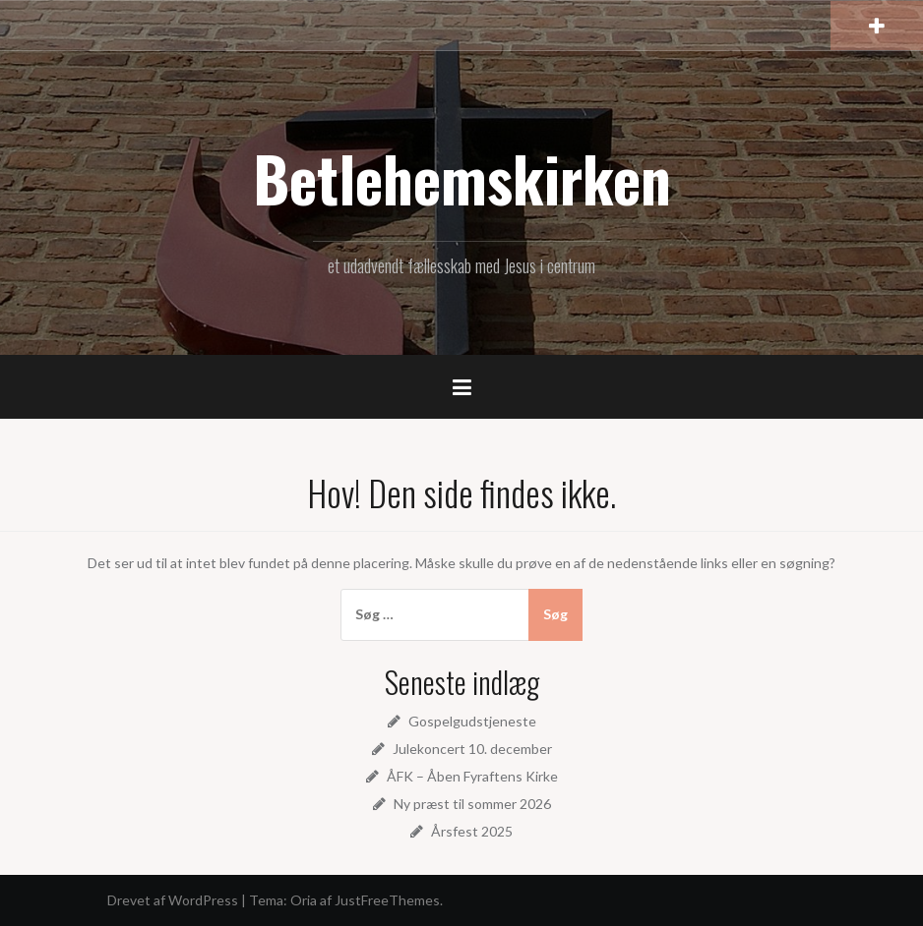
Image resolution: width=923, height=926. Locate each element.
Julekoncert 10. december (472, 748)
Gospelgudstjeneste (472, 721)
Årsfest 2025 (472, 831)
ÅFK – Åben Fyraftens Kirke (472, 776)
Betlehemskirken (462, 178)
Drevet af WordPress (172, 900)
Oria (303, 900)
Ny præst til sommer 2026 (472, 803)
